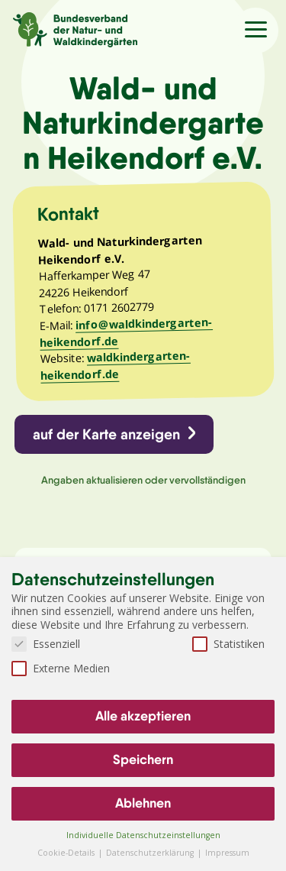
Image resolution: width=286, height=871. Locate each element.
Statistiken (228, 643)
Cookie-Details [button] (67, 852)
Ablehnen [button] (143, 803)
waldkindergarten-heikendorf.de (115, 365)
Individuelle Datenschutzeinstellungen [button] (143, 835)
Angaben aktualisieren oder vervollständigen (143, 480)
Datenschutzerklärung (151, 852)
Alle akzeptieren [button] (143, 715)
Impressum (227, 852)
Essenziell (45, 643)
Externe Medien (60, 668)
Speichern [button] (143, 759)
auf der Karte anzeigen (106, 434)
